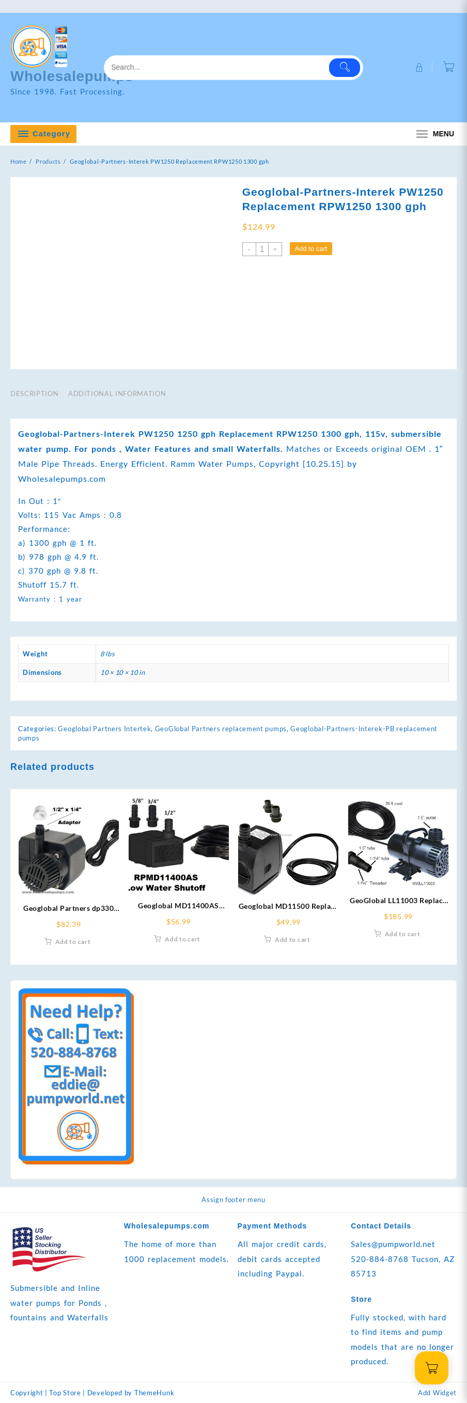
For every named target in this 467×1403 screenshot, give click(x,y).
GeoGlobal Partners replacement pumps (221, 729)
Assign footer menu (233, 1200)
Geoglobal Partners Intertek (104, 729)
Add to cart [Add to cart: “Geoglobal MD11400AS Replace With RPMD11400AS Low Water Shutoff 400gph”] (182, 939)
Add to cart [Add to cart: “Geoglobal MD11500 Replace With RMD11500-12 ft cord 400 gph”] (292, 939)
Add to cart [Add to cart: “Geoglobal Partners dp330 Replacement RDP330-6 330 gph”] (73, 942)
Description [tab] (34, 393)
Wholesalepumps (76, 75)
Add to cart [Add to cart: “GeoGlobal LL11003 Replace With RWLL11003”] (403, 934)
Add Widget (437, 1393)
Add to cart (311, 249)
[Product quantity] (262, 249)
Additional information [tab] (117, 393)
